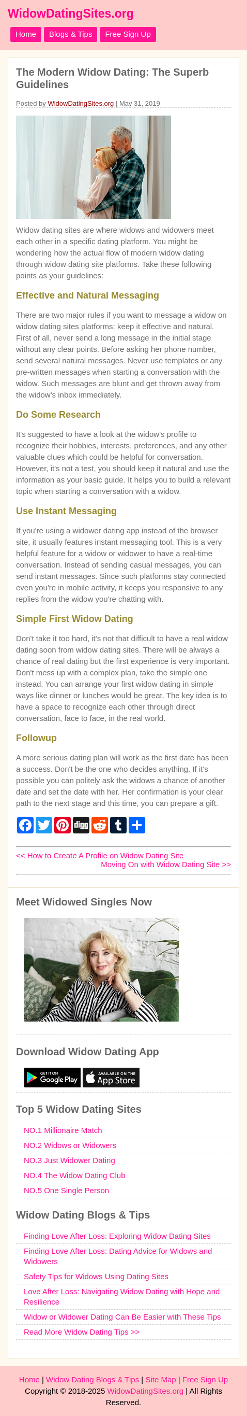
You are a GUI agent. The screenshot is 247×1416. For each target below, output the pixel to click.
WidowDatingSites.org (71, 13)
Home (26, 34)
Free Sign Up (127, 34)
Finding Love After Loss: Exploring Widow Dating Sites (117, 1235)
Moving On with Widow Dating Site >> (166, 864)
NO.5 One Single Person (66, 1190)
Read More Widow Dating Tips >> (82, 1331)
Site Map (160, 1379)
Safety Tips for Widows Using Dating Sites (96, 1276)
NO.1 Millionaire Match (63, 1130)
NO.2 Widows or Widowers (70, 1145)
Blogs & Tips (70, 34)
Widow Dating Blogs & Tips (92, 1379)
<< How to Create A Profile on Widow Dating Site (99, 855)
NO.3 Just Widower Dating (69, 1160)
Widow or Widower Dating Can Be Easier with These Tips (122, 1316)
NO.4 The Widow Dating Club (74, 1175)
